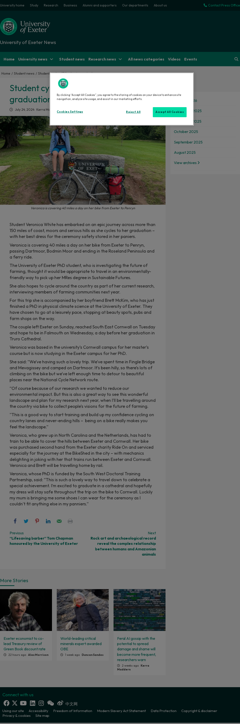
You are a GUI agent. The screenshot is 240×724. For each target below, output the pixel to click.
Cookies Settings (70, 111)
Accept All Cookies (169, 112)
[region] (122, 99)
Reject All (133, 112)
